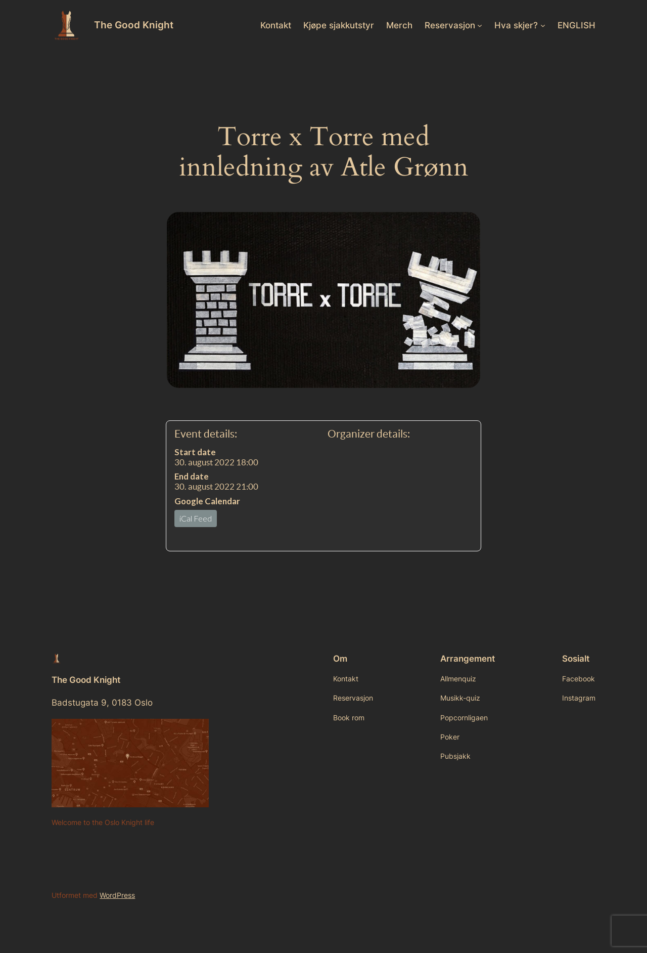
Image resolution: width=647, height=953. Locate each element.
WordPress (117, 895)
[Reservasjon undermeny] (479, 25)
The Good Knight (133, 25)
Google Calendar (207, 501)
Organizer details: (369, 434)
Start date (195, 452)
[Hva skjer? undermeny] (542, 25)
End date (191, 476)
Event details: (205, 434)
